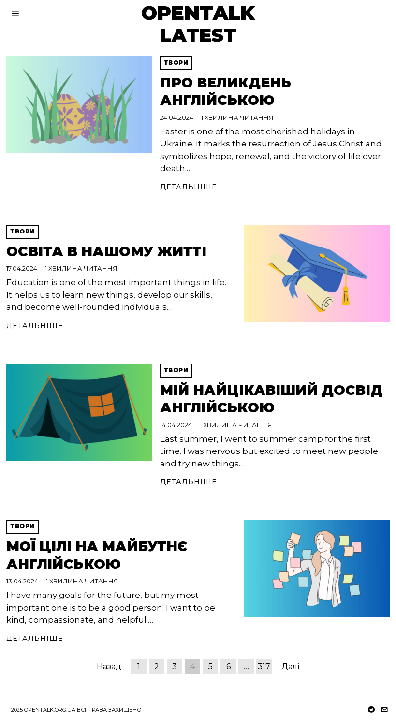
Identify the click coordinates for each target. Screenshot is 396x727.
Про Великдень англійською (225, 91)
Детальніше (188, 187)
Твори (176, 62)
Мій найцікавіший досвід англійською (271, 399)
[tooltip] (371, 709)
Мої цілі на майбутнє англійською (96, 555)
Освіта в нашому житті (106, 251)
